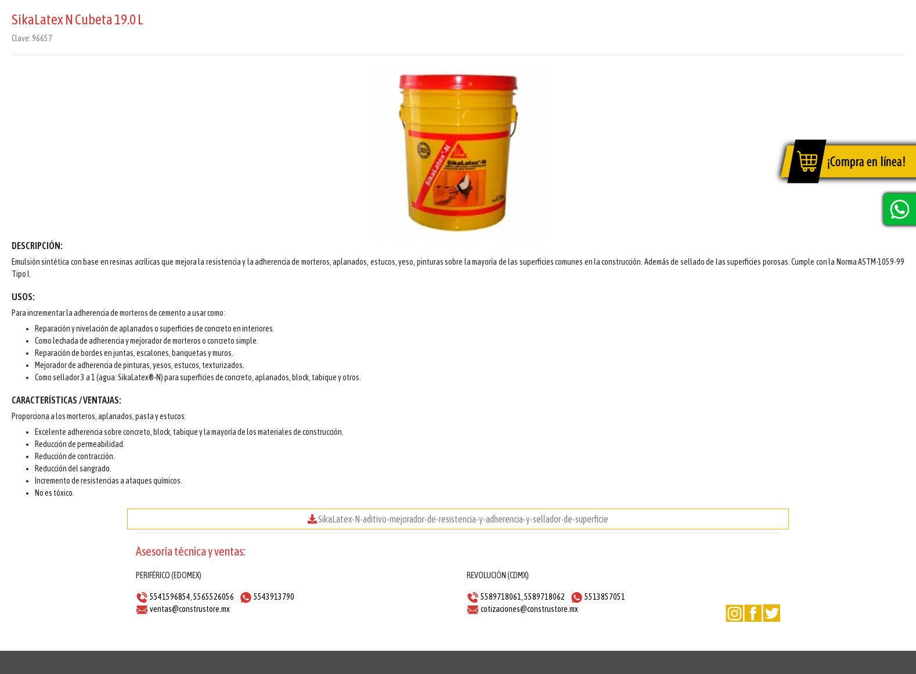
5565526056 (213, 596)
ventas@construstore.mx (190, 609)
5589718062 (544, 596)
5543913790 (274, 596)
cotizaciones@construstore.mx (529, 609)
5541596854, (171, 596)
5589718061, (502, 596)
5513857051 (605, 596)
